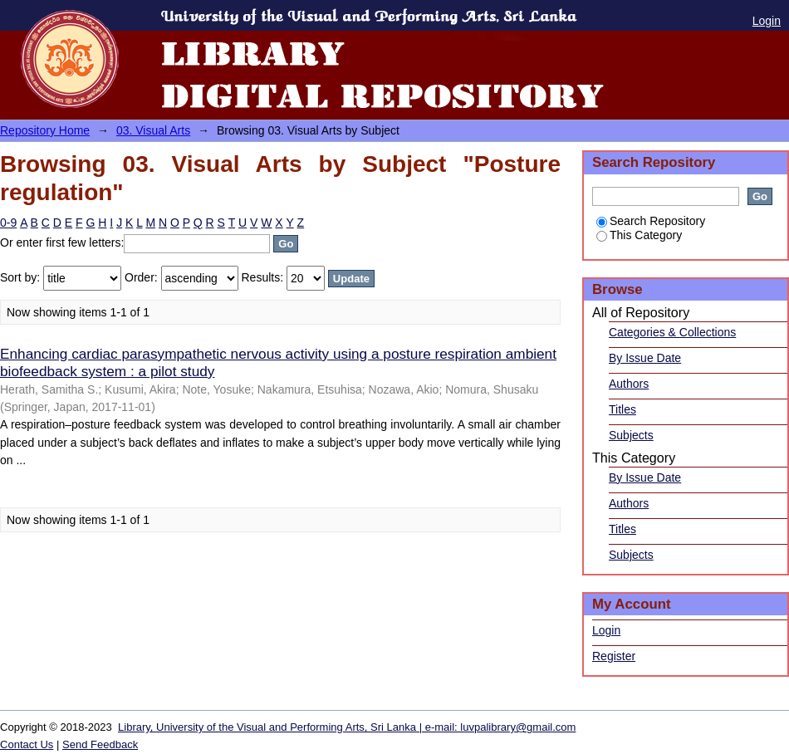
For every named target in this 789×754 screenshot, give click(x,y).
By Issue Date (645, 358)
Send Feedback (100, 744)
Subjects (631, 435)
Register (613, 656)
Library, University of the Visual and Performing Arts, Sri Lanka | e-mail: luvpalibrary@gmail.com (347, 727)
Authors (629, 383)
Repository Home (45, 130)
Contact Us (26, 744)
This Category (639, 235)
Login (766, 20)
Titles (622, 409)
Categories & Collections (672, 332)
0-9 (8, 222)
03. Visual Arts (153, 130)
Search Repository (650, 221)
